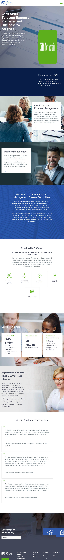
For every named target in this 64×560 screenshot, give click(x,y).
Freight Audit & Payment (21, 536)
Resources (58, 519)
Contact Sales (47, 519)
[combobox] (11, 518)
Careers (45, 538)
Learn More (5, 48)
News (34, 537)
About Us (35, 535)
